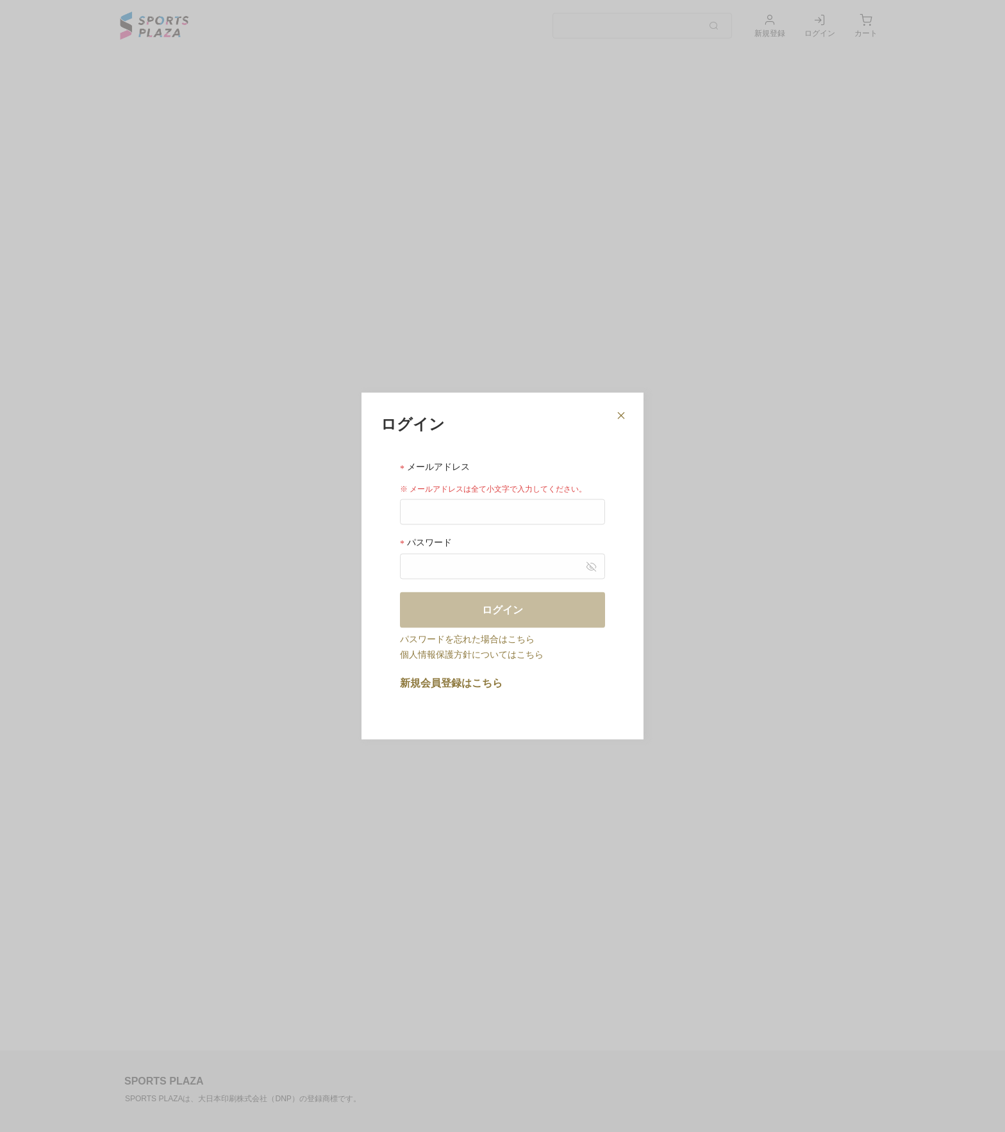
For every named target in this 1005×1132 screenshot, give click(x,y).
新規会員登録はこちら (451, 682)
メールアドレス (435, 467)
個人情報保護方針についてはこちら (472, 654)
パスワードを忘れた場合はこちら (467, 638)
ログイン (502, 609)
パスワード (426, 542)
